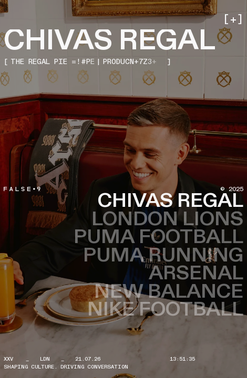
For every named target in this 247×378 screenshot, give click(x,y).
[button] (232, 19)
